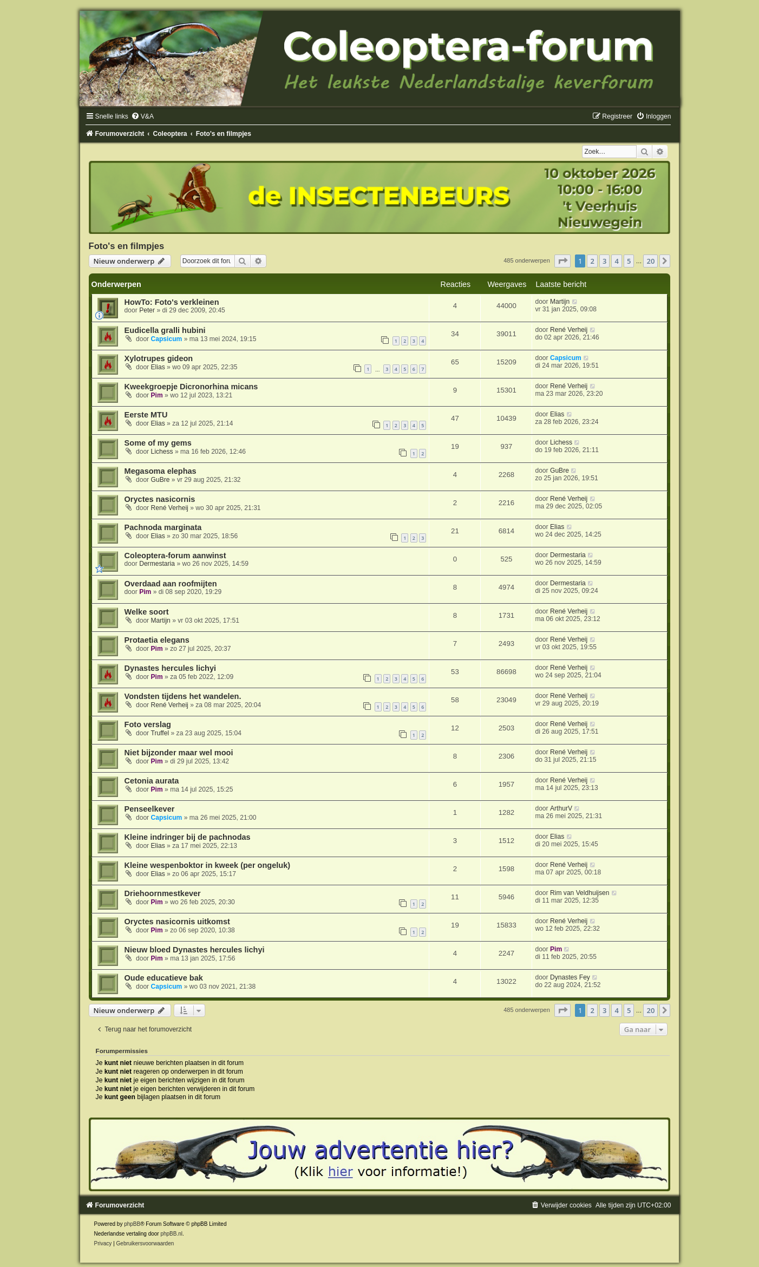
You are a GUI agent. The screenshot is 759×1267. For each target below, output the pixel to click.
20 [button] (650, 261)
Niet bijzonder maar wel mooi (179, 752)
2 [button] (592, 261)
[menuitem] (142, 116)
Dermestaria (157, 563)
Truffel (160, 733)
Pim (157, 395)
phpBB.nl (171, 1234)
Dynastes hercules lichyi (170, 668)
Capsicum (166, 339)
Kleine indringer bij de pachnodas (188, 837)
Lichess (162, 451)
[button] (562, 260)
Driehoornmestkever (163, 893)
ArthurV (561, 808)
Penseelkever (150, 809)
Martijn (560, 301)
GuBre (160, 480)
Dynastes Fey (570, 977)
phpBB (132, 1224)
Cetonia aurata (152, 780)
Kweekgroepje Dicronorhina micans (191, 386)
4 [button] (616, 261)
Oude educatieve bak (164, 978)
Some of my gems (158, 443)
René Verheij (568, 330)
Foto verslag (148, 724)
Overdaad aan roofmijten (171, 583)
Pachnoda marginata (163, 527)
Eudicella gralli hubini (165, 330)
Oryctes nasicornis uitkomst (177, 921)
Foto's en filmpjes (127, 246)
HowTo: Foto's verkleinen (172, 302)
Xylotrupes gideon (159, 358)
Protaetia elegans (157, 640)
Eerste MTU (146, 414)
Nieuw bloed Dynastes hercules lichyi (195, 949)
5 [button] (629, 261)
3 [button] (604, 261)
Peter (147, 310)
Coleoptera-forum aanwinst (175, 555)
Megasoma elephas (161, 471)
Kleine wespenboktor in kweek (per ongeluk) (208, 865)
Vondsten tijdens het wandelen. (183, 696)
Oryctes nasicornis (160, 499)
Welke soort (147, 612)
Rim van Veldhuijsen (580, 893)
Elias (158, 367)
